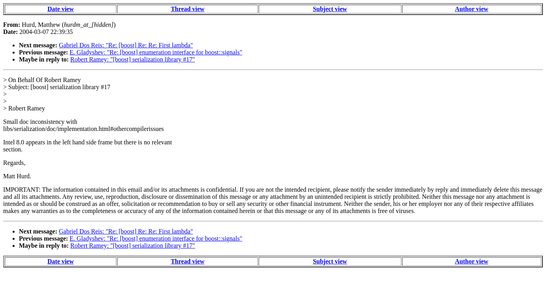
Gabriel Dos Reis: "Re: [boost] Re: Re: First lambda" (126, 45)
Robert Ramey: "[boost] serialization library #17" (132, 59)
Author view (471, 9)
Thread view (187, 9)
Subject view (330, 9)
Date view (60, 9)
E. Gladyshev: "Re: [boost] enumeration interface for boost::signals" (156, 52)
